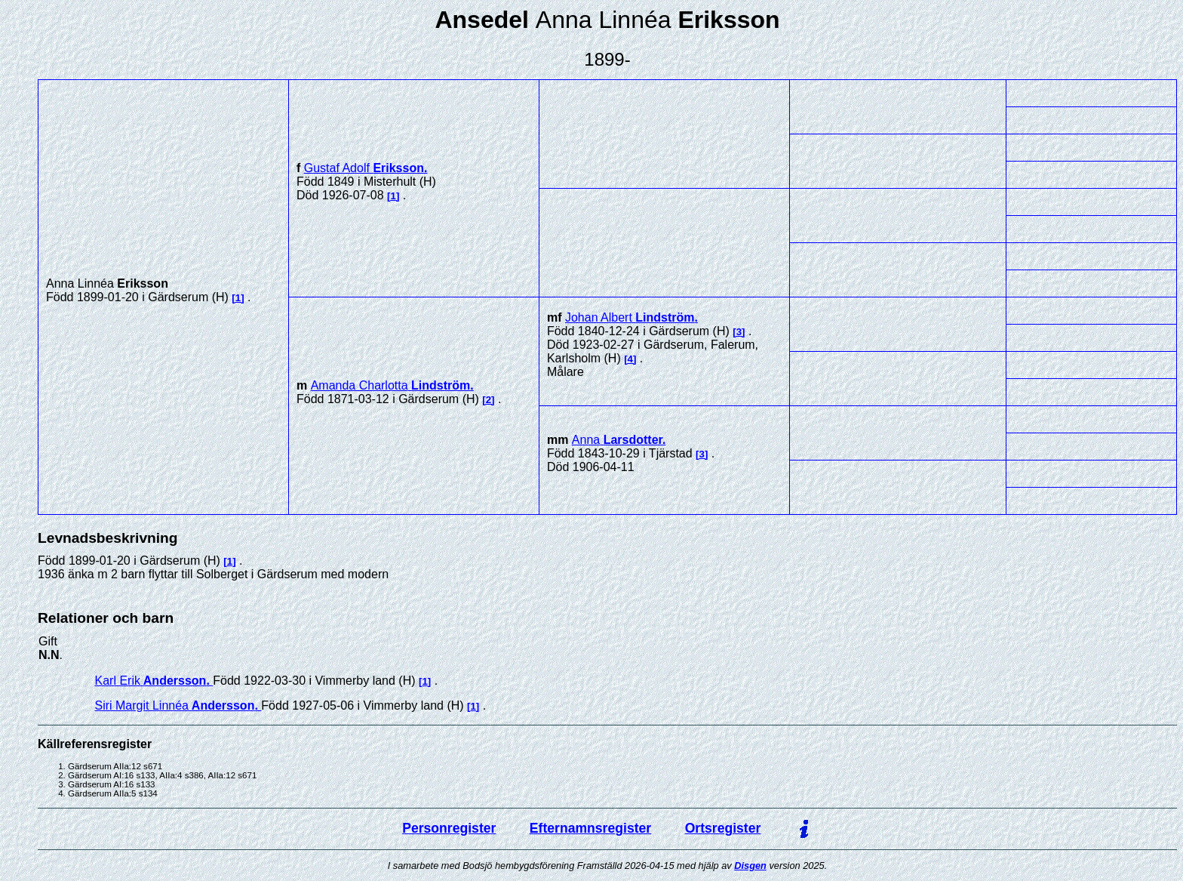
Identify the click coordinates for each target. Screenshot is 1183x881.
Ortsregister (723, 828)
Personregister (449, 828)
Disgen (750, 865)
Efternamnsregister (590, 828)
